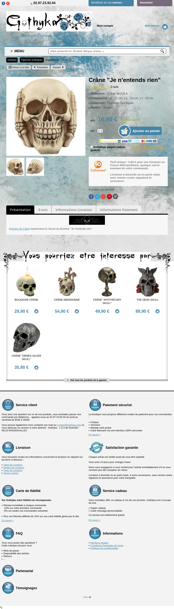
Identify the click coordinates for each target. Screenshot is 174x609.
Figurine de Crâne (19, 228)
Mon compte (105, 25)
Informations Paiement (119, 209)
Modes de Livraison (13, 466)
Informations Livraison (73, 209)
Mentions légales (100, 541)
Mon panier (152, 25)
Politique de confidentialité (104, 547)
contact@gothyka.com (69, 424)
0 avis (43, 209)
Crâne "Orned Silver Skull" (26, 357)
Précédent (41, 67)
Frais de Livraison (12, 469)
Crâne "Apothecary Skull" (107, 301)
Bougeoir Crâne (26, 299)
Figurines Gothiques (31, 59)
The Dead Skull (148, 299)
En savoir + (95, 433)
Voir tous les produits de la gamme (87, 379)
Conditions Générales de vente (107, 544)
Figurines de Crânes (56, 59)
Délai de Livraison (12, 464)
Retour (19, 67)
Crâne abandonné (67, 299)
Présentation (20, 209)
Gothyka (12, 59)
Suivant (58, 67)
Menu (17, 51)
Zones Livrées (11, 472)
